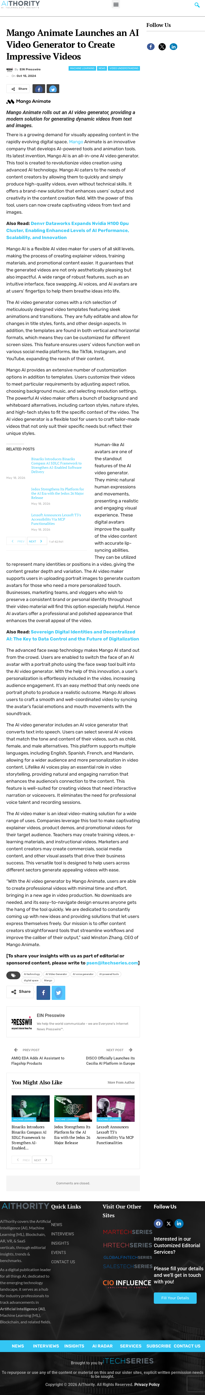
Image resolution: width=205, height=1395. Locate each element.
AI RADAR (102, 1345)
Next (37, 540)
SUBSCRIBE (159, 1345)
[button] (116, 4)
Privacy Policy (147, 1384)
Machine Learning (82, 68)
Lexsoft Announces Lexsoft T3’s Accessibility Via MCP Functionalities (56, 519)
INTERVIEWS (46, 1345)
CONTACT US (187, 1345)
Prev (16, 540)
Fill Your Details (175, 1298)
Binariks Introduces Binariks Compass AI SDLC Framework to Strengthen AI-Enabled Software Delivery (56, 465)
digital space (31, 980)
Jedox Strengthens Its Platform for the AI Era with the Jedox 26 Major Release (57, 493)
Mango (76, 142)
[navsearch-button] (197, 6)
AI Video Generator (56, 974)
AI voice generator (83, 974)
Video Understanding (123, 68)
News (102, 68)
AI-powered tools (109, 974)
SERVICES (130, 1345)
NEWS (18, 1345)
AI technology (32, 974)
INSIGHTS (74, 1345)
